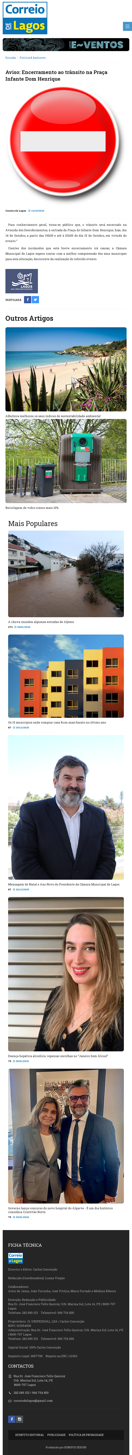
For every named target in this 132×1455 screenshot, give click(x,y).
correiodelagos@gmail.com (33, 1400)
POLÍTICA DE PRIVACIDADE (86, 1435)
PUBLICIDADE (56, 1435)
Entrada (10, 57)
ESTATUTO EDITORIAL (29, 1435)
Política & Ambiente (33, 57)
